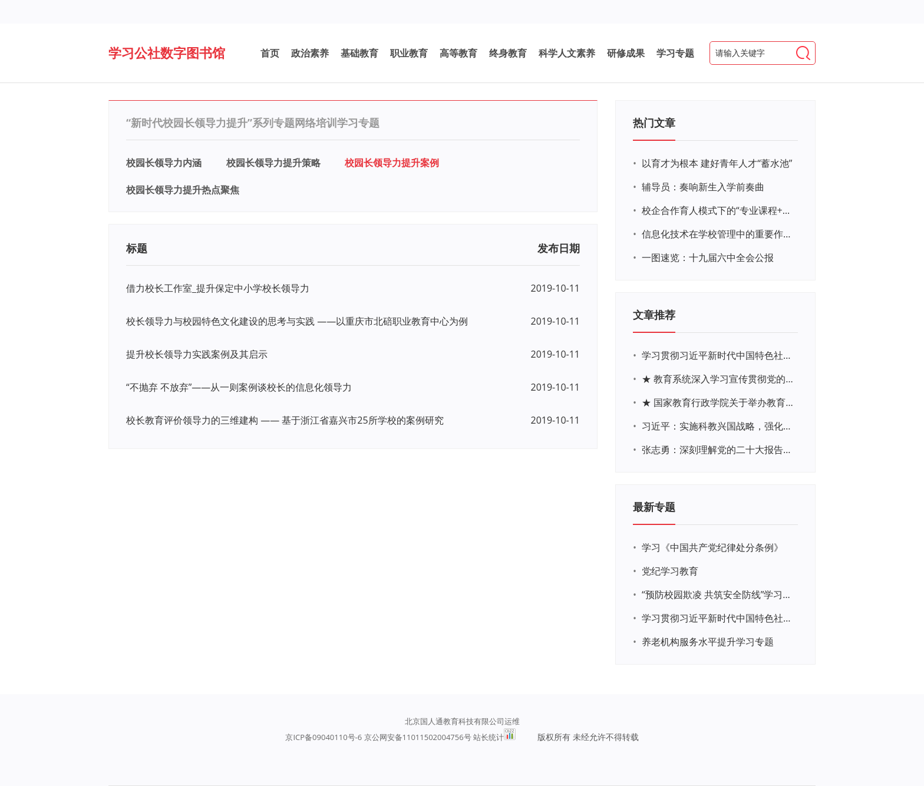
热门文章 (654, 122)
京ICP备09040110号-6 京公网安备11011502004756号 (378, 737)
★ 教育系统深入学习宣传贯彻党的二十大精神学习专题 (718, 378)
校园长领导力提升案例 (392, 162)
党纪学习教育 (670, 570)
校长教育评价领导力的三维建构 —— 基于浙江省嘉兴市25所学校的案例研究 (285, 420)
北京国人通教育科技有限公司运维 (462, 721)
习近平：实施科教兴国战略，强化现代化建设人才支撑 (718, 426)
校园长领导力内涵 (164, 162)
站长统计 (488, 737)
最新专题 (654, 507)
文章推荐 (654, 315)
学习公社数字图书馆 (166, 52)
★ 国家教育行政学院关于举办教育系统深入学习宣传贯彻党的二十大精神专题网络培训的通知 (718, 402)
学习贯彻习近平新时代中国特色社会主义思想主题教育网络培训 (718, 355)
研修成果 (626, 53)
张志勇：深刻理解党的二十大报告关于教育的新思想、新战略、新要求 (718, 449)
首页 (269, 53)
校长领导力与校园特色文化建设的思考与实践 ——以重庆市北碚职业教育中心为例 (297, 321)
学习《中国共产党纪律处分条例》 (712, 547)
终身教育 (508, 53)
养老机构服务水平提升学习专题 (708, 641)
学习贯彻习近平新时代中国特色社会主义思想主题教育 (718, 618)
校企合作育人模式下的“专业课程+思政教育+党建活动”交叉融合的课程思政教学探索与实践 (718, 210)
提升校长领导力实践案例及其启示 (197, 354)
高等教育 (458, 53)
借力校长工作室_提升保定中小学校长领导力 (217, 288)
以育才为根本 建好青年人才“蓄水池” (717, 163)
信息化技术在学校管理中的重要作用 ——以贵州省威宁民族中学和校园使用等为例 (718, 233)
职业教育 (409, 53)
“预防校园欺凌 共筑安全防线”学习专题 (718, 594)
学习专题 (675, 53)
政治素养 (310, 53)
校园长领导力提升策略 (273, 162)
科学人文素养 (567, 53)
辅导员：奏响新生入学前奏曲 (703, 186)
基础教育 (359, 53)
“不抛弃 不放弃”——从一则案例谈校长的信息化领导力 (239, 387)
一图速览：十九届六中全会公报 (708, 257)
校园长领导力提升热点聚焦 (182, 189)
